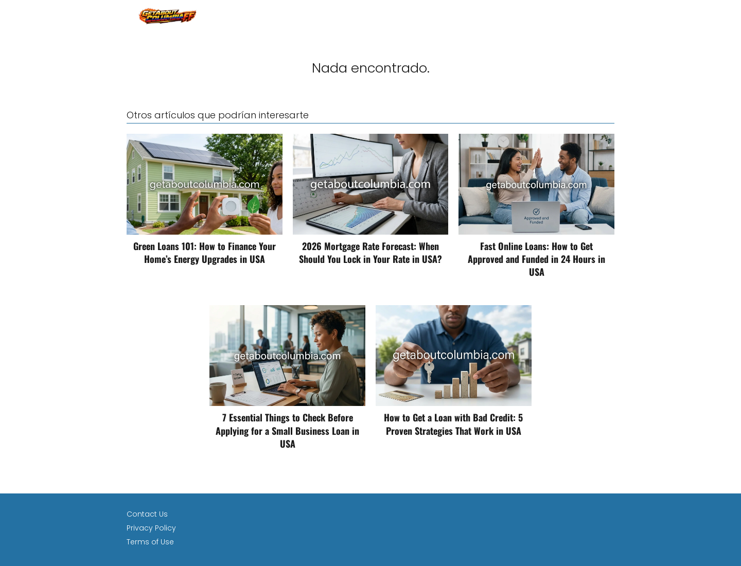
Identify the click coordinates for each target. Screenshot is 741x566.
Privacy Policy (151, 528)
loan (605, 15)
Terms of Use (150, 542)
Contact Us (147, 514)
